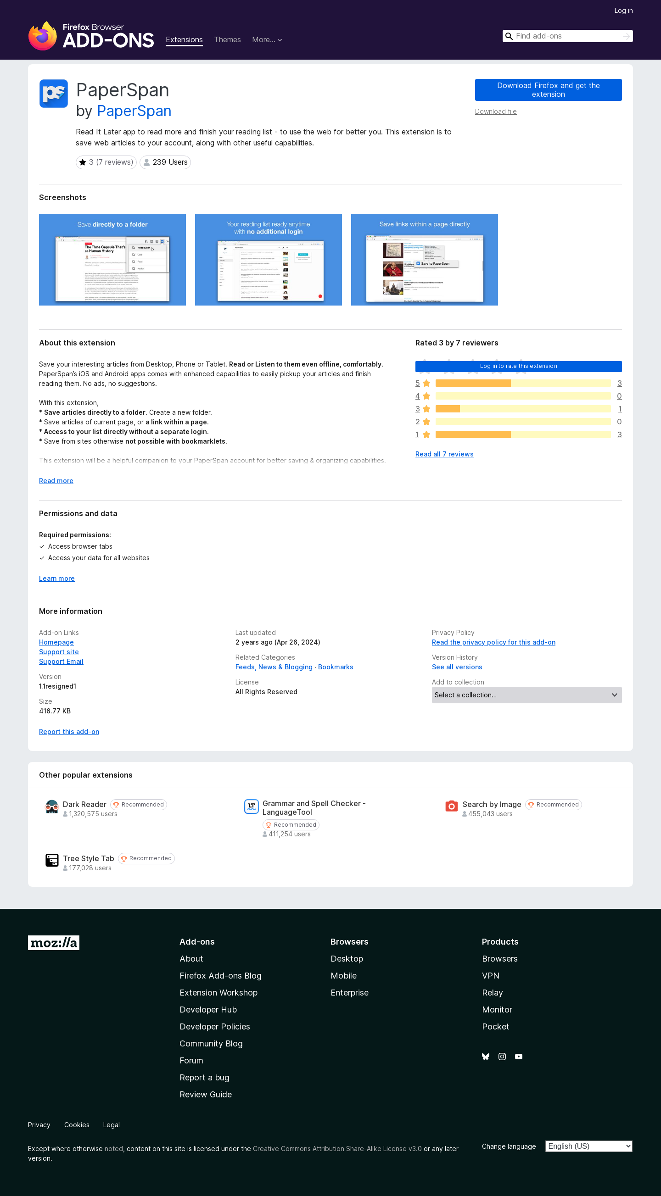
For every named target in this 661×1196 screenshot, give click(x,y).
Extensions (184, 39)
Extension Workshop (218, 992)
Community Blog (211, 1043)
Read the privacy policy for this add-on (493, 642)
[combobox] (568, 36)
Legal (111, 1125)
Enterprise (349, 992)
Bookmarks (335, 667)
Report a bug (204, 1077)
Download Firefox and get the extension (548, 90)
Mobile (343, 975)
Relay (492, 992)
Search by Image (492, 804)
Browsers (500, 958)
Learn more (57, 578)
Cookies (77, 1125)
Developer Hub (208, 1009)
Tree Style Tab (88, 858)
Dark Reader (84, 804)
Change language (509, 1146)
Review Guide (205, 1094)
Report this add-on (69, 731)
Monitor (497, 1009)
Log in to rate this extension (518, 365)
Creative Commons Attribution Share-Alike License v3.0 (337, 1148)
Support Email (61, 661)
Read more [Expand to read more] (56, 480)
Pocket (496, 1026)
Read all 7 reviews (444, 454)
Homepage (56, 642)
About (191, 958)
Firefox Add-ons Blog (220, 975)
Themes (227, 39)
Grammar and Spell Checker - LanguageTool (314, 808)
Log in (624, 10)
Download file (496, 111)
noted (114, 1148)
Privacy (39, 1125)
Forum (191, 1060)
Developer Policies (214, 1026)
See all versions (457, 667)
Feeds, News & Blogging (274, 667)
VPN (490, 975)
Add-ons (197, 941)
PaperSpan (134, 111)
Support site (59, 652)
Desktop (346, 958)
